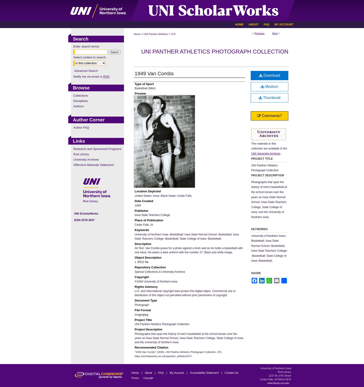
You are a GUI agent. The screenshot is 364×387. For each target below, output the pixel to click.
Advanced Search (86, 71)
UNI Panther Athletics (156, 34)
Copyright (148, 378)
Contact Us (231, 372)
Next (275, 33)
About (149, 372)
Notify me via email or (91, 76)
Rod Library (81, 154)
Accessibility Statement (205, 372)
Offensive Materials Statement (93, 165)
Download (269, 75)
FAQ (161, 372)
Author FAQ (81, 127)
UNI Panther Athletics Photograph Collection (214, 51)
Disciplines (80, 101)
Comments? (269, 116)
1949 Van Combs (154, 73)
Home (137, 34)
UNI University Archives (265, 153)
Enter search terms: (86, 46)
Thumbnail (269, 98)
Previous (259, 33)
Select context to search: (89, 57)
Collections (80, 95)
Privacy (135, 378)
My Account (177, 372)
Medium (269, 87)
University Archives (86, 159)
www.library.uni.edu (278, 383)
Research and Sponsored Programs (97, 149)
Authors (78, 106)
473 (173, 34)
